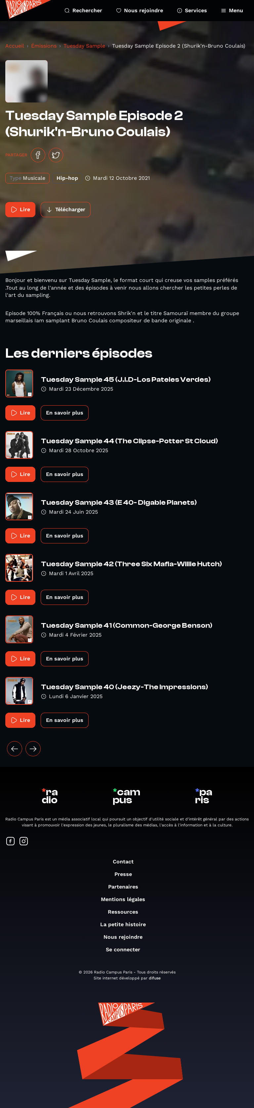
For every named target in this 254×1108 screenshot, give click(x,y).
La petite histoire (126, 924)
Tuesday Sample (84, 46)
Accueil (14, 46)
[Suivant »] (33, 748)
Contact (126, 861)
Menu (232, 10)
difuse (155, 978)
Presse (126, 874)
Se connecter (126, 949)
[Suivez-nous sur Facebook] (10, 842)
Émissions (44, 46)
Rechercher (83, 10)
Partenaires (126, 887)
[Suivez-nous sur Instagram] (24, 842)
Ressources (126, 912)
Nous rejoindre (139, 10)
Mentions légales (126, 899)
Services (192, 10)
